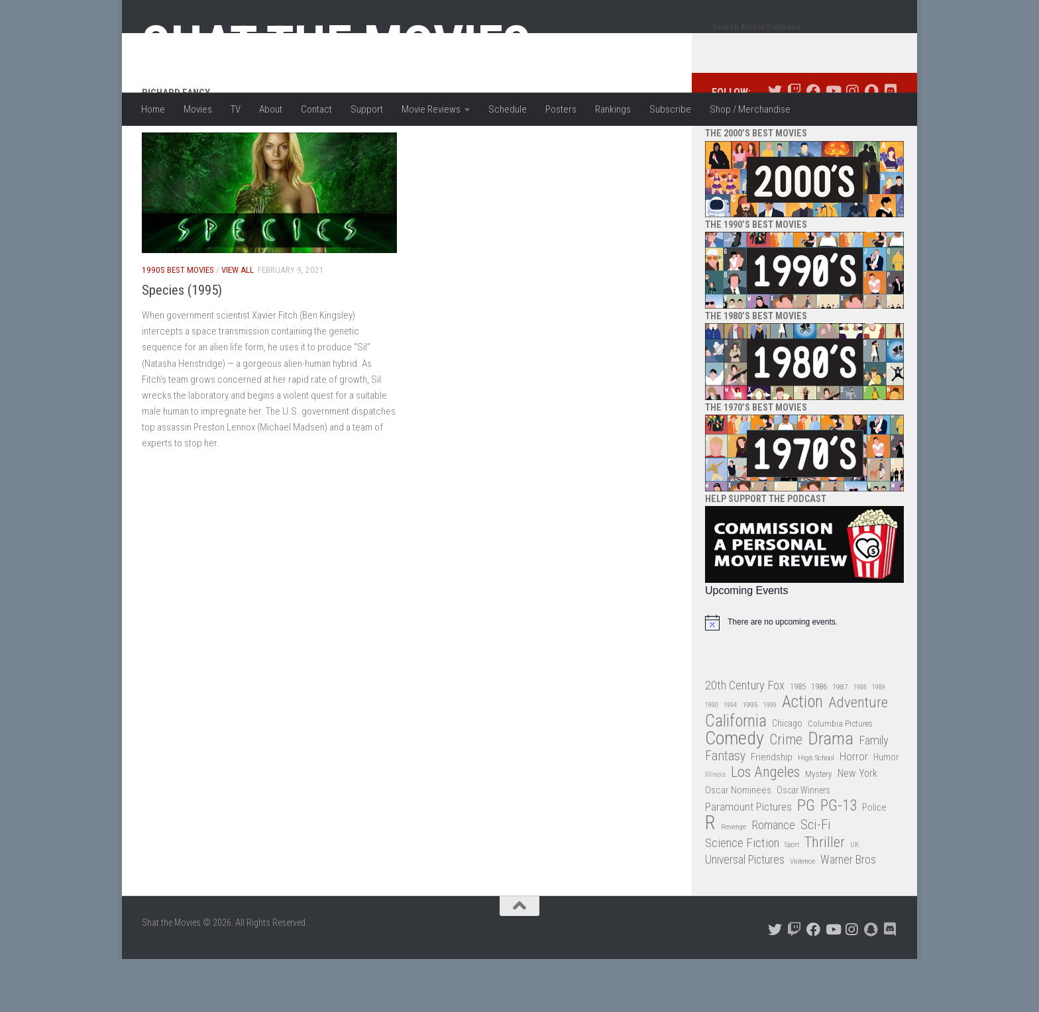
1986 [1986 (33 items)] (819, 739)
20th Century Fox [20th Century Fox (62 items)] (745, 738)
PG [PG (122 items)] (806, 858)
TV (236, 109)
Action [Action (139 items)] (802, 755)
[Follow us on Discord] (890, 144)
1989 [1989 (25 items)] (878, 740)
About (270, 109)
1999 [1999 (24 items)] (770, 758)
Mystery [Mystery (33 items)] (818, 827)
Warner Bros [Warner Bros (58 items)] (848, 912)
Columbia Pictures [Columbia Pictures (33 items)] (840, 777)
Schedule (507, 109)
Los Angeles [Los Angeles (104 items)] (765, 825)
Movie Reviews (431, 109)
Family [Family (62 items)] (874, 793)
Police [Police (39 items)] (874, 860)
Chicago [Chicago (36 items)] (787, 776)
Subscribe (670, 109)
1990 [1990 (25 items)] (711, 758)
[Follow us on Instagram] (852, 144)
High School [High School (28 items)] (816, 810)
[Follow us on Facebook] (813, 144)
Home (153, 109)
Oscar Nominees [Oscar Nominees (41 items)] (738, 843)
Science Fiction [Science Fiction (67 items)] (742, 896)
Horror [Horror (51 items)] (854, 809)
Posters (560, 109)
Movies (198, 109)
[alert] (804, 675)
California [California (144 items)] (736, 774)
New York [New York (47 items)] (857, 826)
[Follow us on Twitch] (794, 144)
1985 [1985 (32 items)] (798, 739)
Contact (316, 109)
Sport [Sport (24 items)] (792, 897)
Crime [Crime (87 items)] (785, 793)
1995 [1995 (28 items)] (750, 757)
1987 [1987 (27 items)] (840, 739)
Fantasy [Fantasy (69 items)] (725, 809)
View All (237, 323)
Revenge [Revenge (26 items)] (733, 880)
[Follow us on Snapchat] (871, 144)
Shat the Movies (336, 45)
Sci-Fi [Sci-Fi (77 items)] (815, 878)
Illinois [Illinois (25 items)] (715, 827)
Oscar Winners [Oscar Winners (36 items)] (803, 843)
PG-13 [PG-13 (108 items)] (838, 859)
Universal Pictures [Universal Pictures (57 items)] (745, 912)
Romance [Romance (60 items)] (773, 878)
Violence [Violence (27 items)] (802, 914)
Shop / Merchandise (750, 109)
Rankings (613, 109)
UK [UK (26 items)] (854, 897)
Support (367, 109)
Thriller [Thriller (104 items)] (824, 895)
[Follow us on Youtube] (833, 144)
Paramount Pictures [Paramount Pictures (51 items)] (748, 859)
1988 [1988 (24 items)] (860, 740)
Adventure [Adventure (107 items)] (858, 756)
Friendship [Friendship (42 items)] (772, 810)
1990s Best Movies (178, 323)
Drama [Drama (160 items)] (830, 791)
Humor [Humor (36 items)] (886, 810)
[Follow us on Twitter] (775, 144)
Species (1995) (182, 343)
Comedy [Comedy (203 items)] (734, 791)
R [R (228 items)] (710, 876)
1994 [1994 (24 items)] (730, 758)
